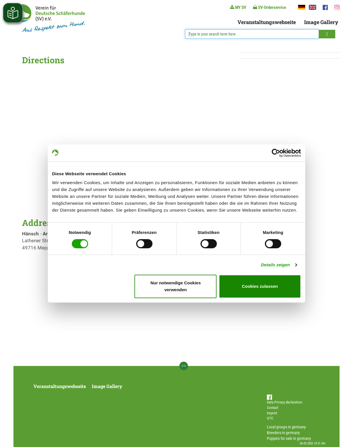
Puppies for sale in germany (289, 438)
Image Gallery (321, 22)
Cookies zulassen (260, 286)
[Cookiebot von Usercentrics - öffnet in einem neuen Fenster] (276, 153)
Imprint (272, 413)
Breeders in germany (283, 432)
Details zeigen (275, 264)
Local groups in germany (286, 427)
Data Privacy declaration (284, 402)
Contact (272, 407)
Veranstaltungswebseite (266, 22)
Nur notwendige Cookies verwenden (175, 286)
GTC (270, 418)
